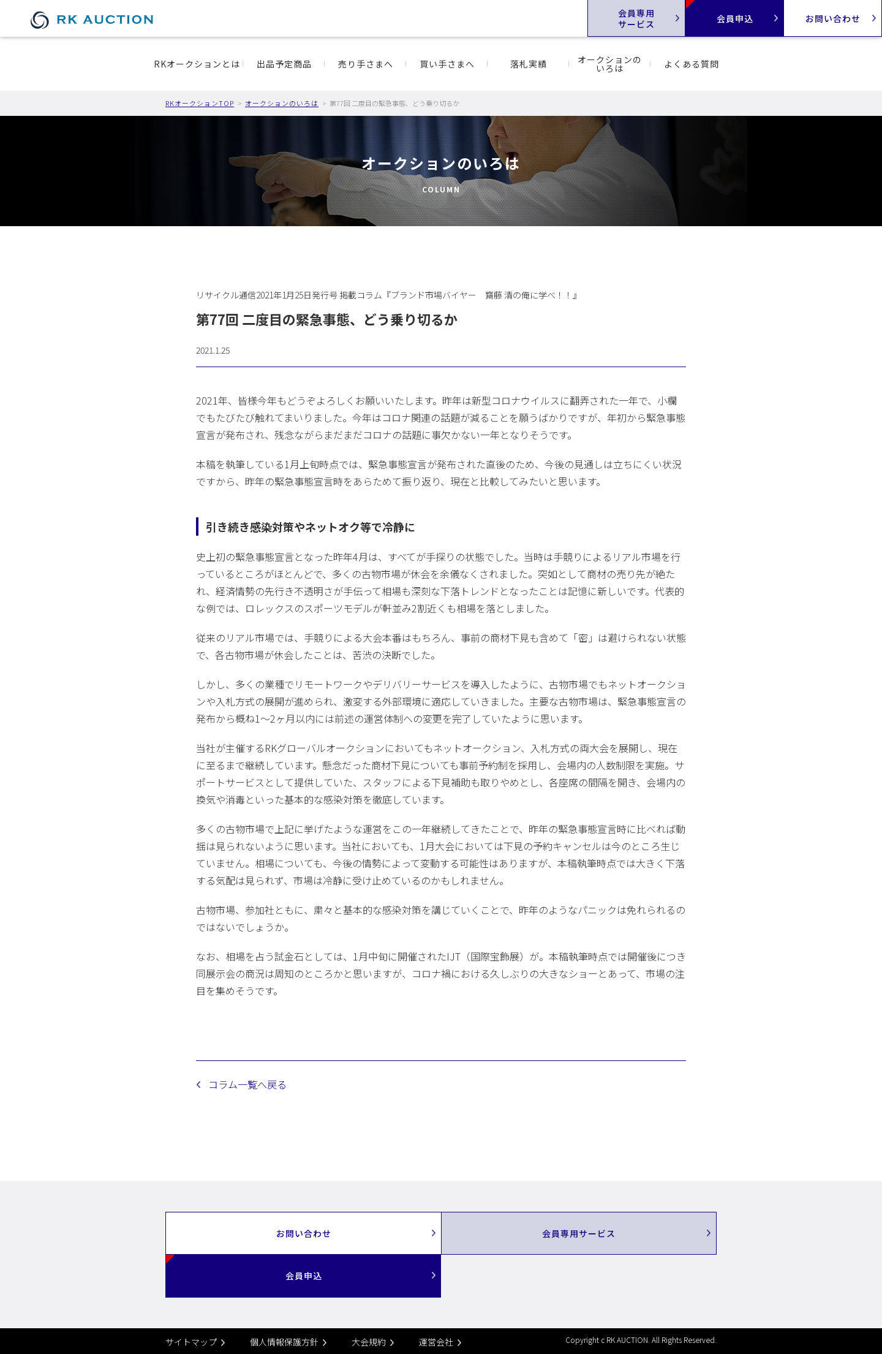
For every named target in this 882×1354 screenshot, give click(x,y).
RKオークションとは (197, 64)
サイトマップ (191, 1341)
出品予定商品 (284, 64)
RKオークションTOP (199, 103)
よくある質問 (691, 64)
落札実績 (528, 64)
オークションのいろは (610, 63)
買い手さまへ (447, 64)
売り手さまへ (365, 64)
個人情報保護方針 (284, 1341)
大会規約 (369, 1341)
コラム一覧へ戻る (247, 1084)
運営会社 (436, 1341)
